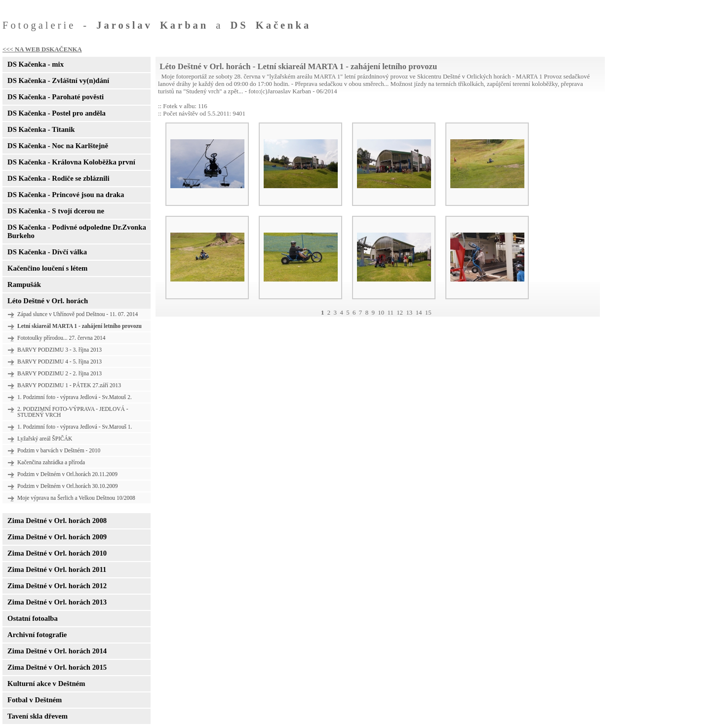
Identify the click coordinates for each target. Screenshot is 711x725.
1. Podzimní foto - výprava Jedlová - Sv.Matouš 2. (74, 397)
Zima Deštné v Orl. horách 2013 (57, 602)
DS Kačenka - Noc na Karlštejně (57, 146)
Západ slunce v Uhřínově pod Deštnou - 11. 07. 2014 (77, 314)
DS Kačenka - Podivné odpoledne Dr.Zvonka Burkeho (76, 231)
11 (390, 312)
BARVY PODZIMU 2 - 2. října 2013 (59, 373)
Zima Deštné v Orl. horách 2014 (57, 651)
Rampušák (24, 284)
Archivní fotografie (37, 635)
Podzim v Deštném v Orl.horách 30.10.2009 (67, 486)
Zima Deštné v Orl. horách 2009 (57, 537)
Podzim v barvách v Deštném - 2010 (58, 450)
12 (399, 312)
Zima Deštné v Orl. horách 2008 (57, 520)
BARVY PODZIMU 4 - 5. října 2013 (59, 361)
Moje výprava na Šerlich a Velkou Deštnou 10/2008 (76, 498)
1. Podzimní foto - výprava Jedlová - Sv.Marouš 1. (74, 427)
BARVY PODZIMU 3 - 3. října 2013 (59, 350)
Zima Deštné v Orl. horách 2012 (57, 586)
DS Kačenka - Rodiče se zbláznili (58, 178)
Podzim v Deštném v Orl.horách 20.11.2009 (67, 474)
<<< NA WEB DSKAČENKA (42, 49)
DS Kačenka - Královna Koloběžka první (71, 162)
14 (419, 312)
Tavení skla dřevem (37, 716)
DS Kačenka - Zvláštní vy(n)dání (58, 80)
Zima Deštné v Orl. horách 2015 (57, 667)
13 (409, 312)
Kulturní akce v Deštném (46, 683)
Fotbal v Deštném (34, 700)
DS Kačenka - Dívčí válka (47, 252)
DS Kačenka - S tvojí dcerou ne (55, 211)
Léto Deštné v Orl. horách (47, 301)
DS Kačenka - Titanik (41, 129)
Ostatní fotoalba (32, 618)
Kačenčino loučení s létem (47, 268)
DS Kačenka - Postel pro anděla (56, 113)
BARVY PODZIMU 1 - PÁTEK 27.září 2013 (69, 385)
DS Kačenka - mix (35, 64)
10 (381, 312)
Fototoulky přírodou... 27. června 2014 (61, 338)
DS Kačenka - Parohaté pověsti (55, 97)
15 (428, 312)
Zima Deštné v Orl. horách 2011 (56, 569)
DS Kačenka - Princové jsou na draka (65, 195)
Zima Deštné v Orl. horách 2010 (57, 553)
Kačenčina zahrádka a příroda (51, 462)
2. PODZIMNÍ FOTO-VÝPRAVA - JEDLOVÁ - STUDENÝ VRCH (72, 412)
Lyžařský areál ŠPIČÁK (44, 439)
